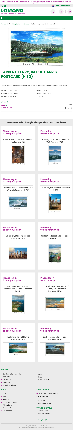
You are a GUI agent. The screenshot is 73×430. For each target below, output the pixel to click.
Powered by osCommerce (46, 427)
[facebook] (38, 420)
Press (40, 374)
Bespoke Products (9, 385)
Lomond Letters (44, 414)
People (40, 377)
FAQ (4, 394)
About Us (6, 399)
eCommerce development (26, 427)
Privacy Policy (7, 405)
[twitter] (42, 420)
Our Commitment (44, 404)
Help (4, 397)
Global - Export (43, 380)
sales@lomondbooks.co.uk (48, 394)
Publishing (6, 382)
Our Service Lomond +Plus (12, 374)
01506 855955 (2, 6)
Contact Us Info (43, 401)
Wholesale (6, 377)
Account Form (43, 411)
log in (7, 105)
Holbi (37, 427)
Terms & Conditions (10, 402)
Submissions (7, 411)
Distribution (7, 380)
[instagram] (46, 420)
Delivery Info (7, 408)
